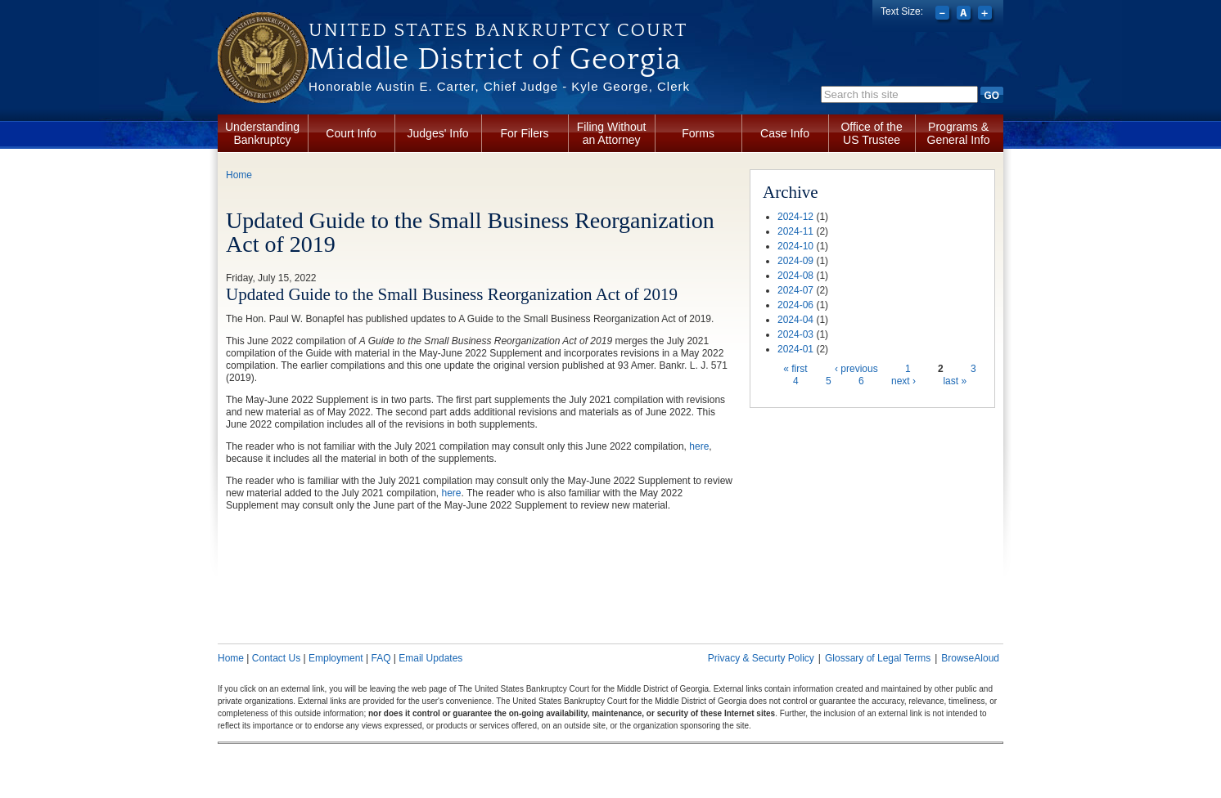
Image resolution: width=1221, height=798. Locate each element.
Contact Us (276, 658)
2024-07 (795, 290)
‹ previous (856, 368)
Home (239, 175)
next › (903, 381)
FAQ (380, 658)
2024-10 (795, 246)
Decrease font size (944, 15)
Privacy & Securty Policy (761, 658)
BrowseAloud (970, 658)
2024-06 (795, 305)
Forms (698, 133)
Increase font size (986, 15)
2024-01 (795, 349)
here (699, 446)
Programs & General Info (958, 133)
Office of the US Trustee (871, 133)
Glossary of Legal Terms (877, 658)
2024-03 (795, 334)
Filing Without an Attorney (612, 133)
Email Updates (430, 658)
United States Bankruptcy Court (498, 30)
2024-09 (795, 261)
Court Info (351, 133)
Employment (336, 658)
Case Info (784, 133)
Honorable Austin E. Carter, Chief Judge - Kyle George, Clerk (499, 86)
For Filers (525, 133)
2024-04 (795, 319)
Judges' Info (438, 133)
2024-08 (795, 275)
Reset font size (965, 15)
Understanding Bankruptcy (262, 133)
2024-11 (795, 231)
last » (954, 381)
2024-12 (795, 216)
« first (795, 368)
